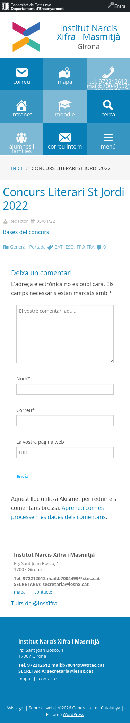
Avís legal (15, 708)
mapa (20, 592)
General (18, 247)
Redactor (18, 221)
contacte (43, 592)
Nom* (23, 378)
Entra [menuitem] (119, 6)
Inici (16, 168)
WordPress (73, 714)
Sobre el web (41, 708)
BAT (58, 247)
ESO (70, 247)
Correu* (25, 410)
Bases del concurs (26, 232)
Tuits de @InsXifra (34, 603)
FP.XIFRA (85, 247)
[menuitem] (33, 6)
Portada (37, 247)
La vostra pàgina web (40, 441)
